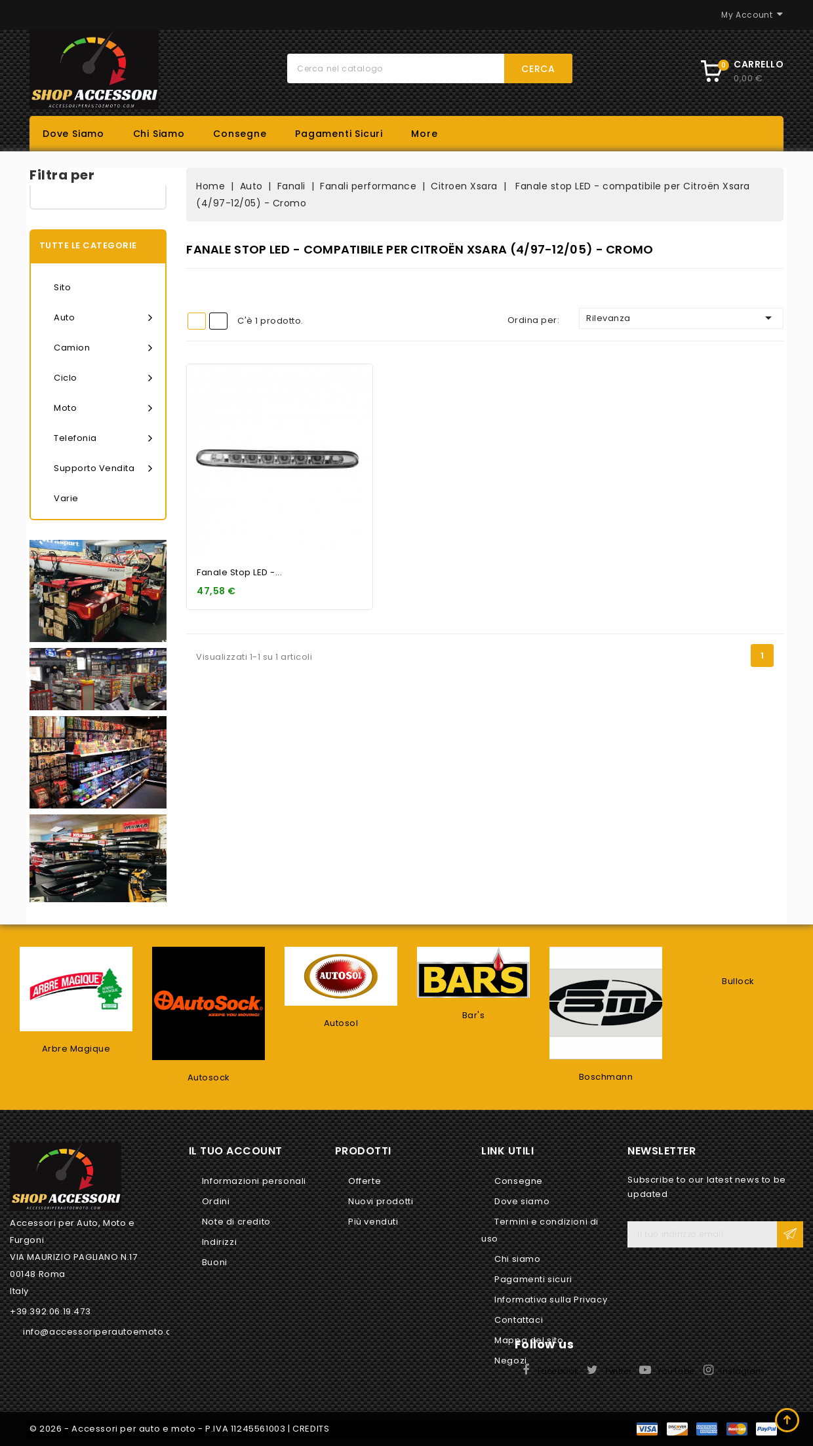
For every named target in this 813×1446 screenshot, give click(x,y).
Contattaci (518, 1320)
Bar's (473, 1015)
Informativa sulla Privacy (550, 1299)
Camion (103, 347)
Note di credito (236, 1221)
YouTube (676, 1371)
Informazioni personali (254, 1181)
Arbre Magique (76, 1048)
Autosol (341, 1023)
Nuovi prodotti (380, 1201)
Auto (103, 317)
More (424, 133)
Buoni (215, 1262)
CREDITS (310, 1428)
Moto (103, 408)
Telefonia (103, 438)
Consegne (239, 133)
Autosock (209, 1077)
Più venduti (373, 1221)
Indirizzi (219, 1242)
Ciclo (103, 378)
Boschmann (606, 1077)
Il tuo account (236, 1150)
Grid (196, 321)
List (218, 321)
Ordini (216, 1201)
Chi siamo (159, 133)
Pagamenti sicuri (339, 133)
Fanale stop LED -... (239, 572)
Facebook (558, 1371)
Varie (66, 498)
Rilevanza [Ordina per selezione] (681, 318)
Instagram (742, 1371)
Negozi (510, 1360)
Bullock (738, 981)
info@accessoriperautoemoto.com (105, 1331)
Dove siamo (73, 133)
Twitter (618, 1371)
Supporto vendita (103, 468)
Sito (62, 287)
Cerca (538, 68)
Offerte (364, 1181)
